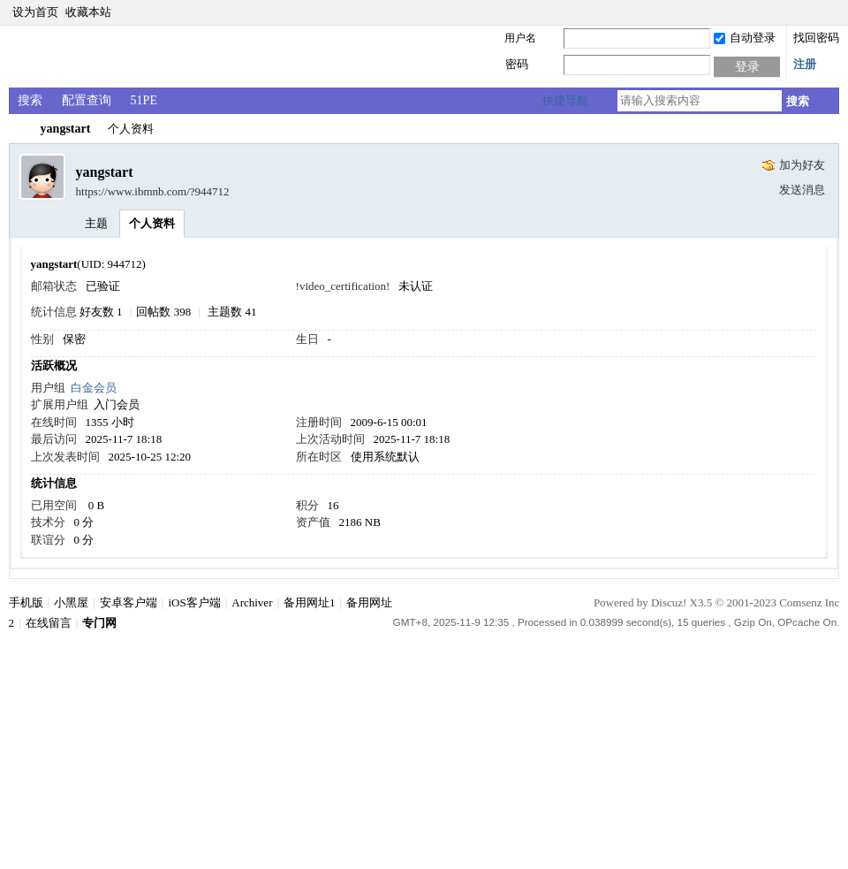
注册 (804, 64)
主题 (96, 223)
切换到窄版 (829, 12)
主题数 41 (232, 311)
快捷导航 (565, 100)
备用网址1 (310, 602)
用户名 (520, 38)
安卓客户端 (128, 602)
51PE (144, 100)
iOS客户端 (194, 602)
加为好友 (802, 165)
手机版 (26, 602)
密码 (516, 64)
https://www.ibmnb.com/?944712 (153, 191)
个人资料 (152, 223)
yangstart (66, 128)
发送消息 (802, 189)
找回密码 (816, 37)
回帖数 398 (163, 311)
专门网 (16, 128)
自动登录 (745, 37)
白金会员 (94, 387)
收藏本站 (88, 12)
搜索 (30, 100)
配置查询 (86, 100)
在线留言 (49, 622)
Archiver (251, 602)
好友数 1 (101, 311)
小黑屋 (71, 602)
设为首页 (35, 12)
